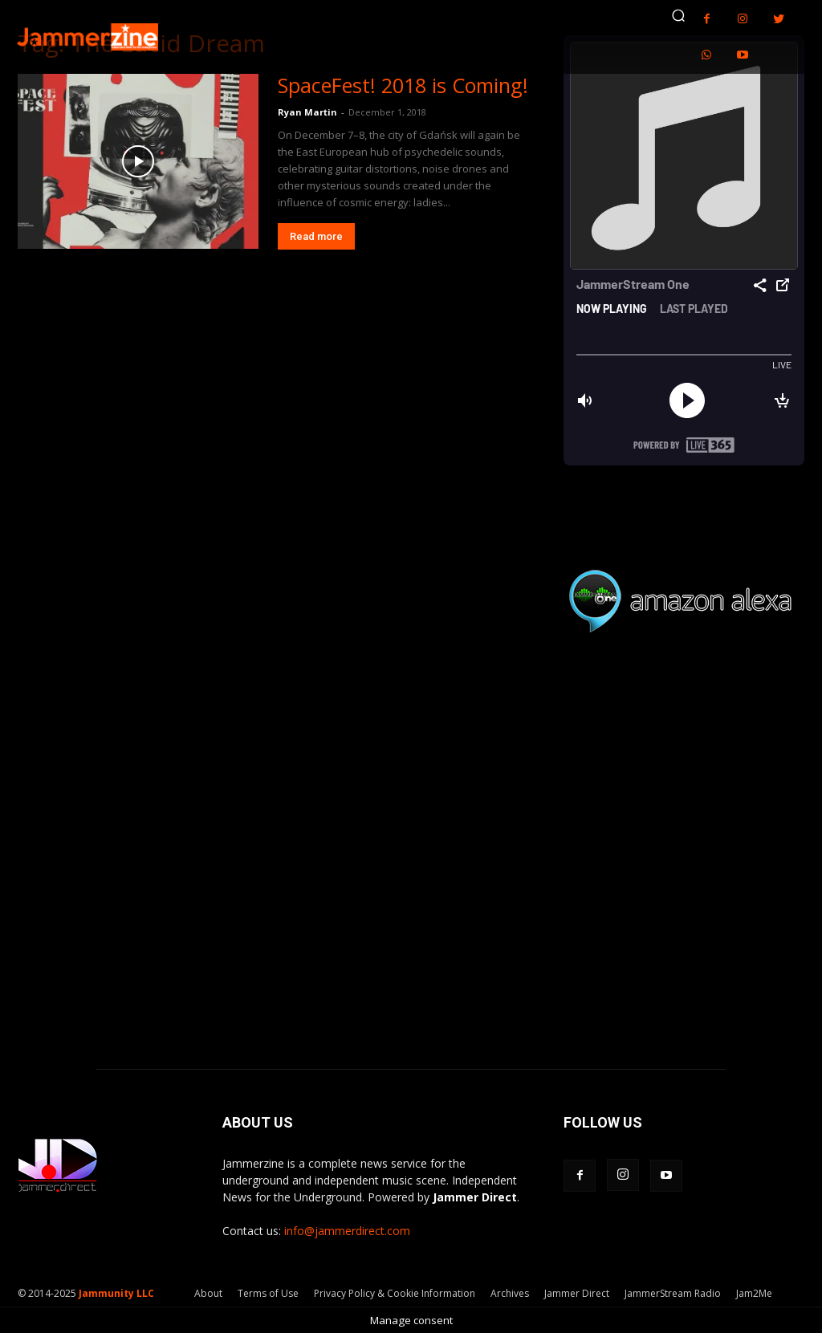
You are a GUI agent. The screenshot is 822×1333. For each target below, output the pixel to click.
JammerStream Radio (673, 1293)
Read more (316, 236)
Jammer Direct (576, 1293)
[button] (678, 15)
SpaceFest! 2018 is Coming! (403, 85)
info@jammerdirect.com (347, 1230)
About (208, 1293)
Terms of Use (268, 1293)
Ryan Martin (307, 112)
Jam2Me (754, 1293)
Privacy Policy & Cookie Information (394, 1293)
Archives (509, 1293)
